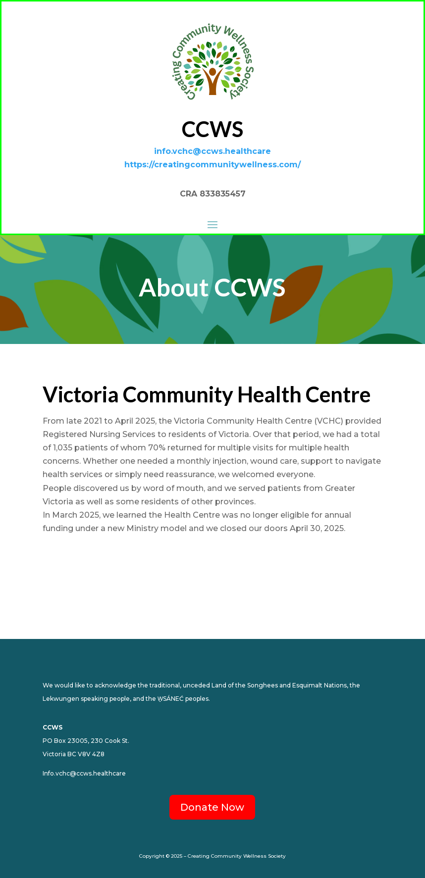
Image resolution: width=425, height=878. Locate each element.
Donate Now (212, 807)
